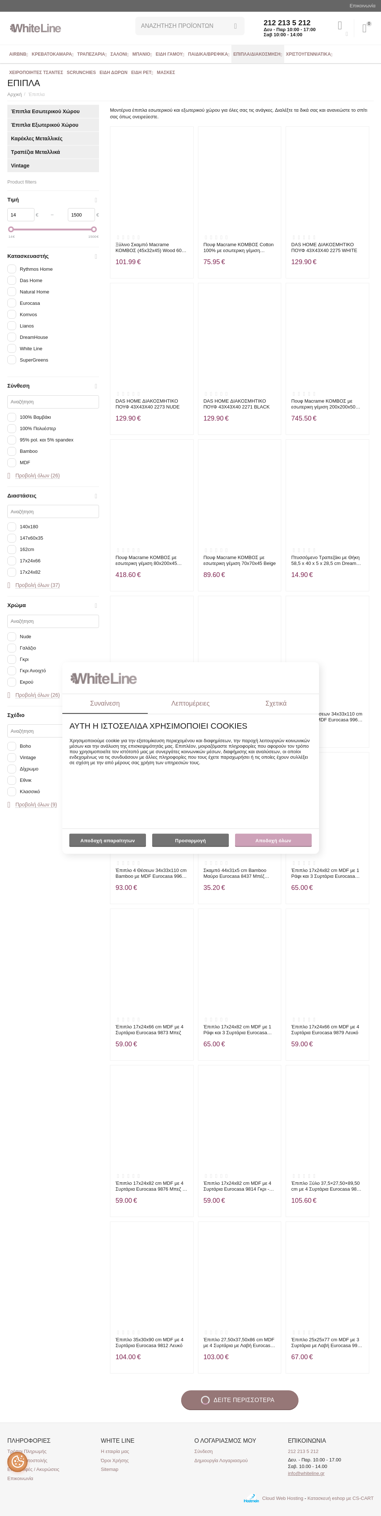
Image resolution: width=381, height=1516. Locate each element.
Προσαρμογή (190, 842)
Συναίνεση (105, 703)
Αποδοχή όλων (274, 840)
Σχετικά (276, 703)
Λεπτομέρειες (190, 703)
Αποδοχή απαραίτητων (107, 840)
